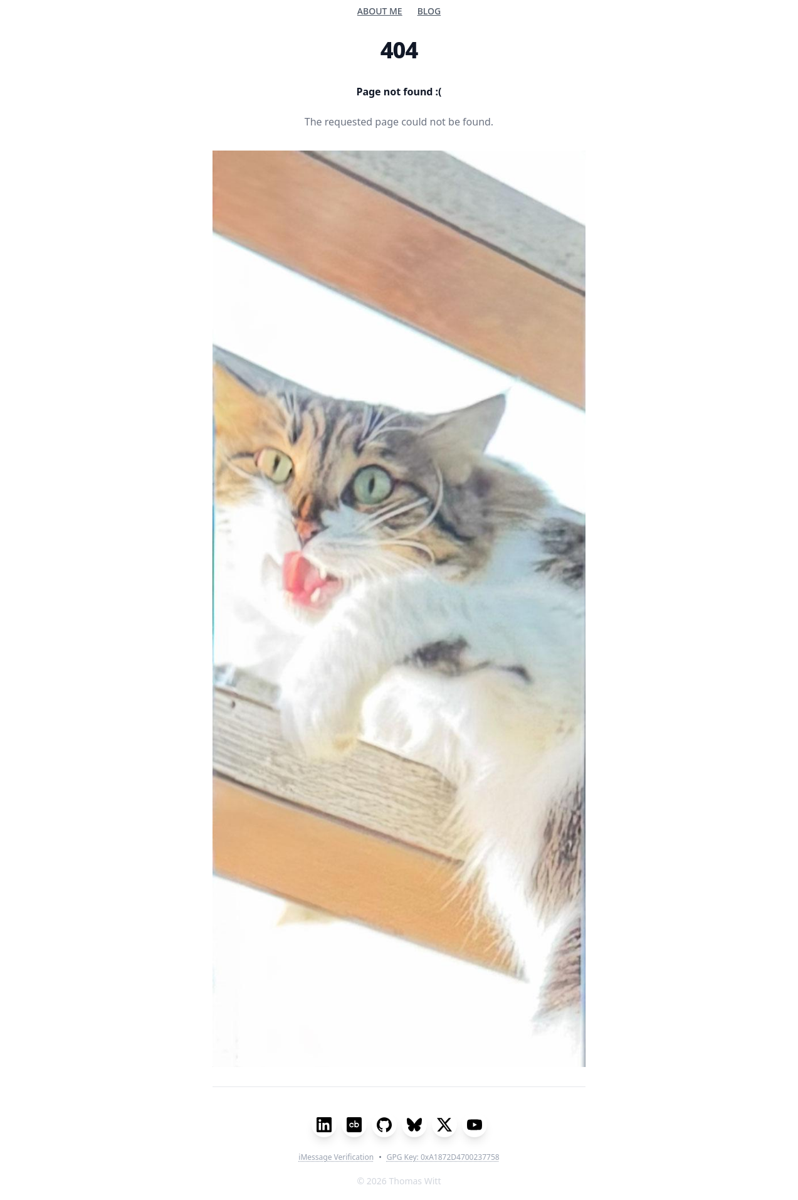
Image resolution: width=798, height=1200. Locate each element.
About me (379, 11)
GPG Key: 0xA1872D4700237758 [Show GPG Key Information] (443, 1157)
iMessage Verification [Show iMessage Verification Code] (336, 1157)
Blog (429, 11)
